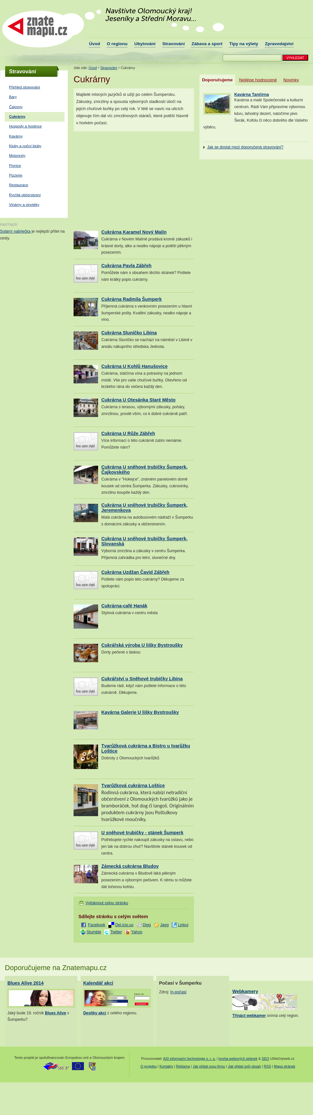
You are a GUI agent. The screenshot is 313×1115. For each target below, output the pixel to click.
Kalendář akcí (98, 983)
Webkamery (245, 991)
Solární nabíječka (15, 231)
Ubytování (145, 43)
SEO (265, 1058)
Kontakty (166, 1066)
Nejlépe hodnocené (258, 79)
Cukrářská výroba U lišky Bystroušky (142, 645)
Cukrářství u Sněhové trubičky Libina (142, 678)
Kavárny (16, 136)
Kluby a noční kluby (25, 146)
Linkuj (183, 925)
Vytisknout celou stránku (107, 903)
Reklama (183, 1066)
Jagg (164, 925)
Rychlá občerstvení (25, 195)
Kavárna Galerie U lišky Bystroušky (140, 712)
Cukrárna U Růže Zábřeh (128, 433)
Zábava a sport (206, 43)
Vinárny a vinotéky (24, 205)
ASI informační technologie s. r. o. (189, 1058)
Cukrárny (17, 116)
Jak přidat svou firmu (209, 1066)
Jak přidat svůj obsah (244, 1066)
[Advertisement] (128, 180)
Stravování (173, 43)
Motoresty (17, 155)
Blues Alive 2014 (25, 983)
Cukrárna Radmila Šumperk (131, 299)
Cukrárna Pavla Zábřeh (126, 265)
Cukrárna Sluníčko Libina (129, 332)
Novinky (291, 79)
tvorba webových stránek (237, 1058)
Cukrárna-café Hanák (124, 605)
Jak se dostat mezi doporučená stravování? (245, 147)
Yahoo (136, 932)
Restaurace (18, 185)
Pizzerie (15, 175)
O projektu (148, 1066)
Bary (13, 97)
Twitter (116, 932)
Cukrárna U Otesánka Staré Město (138, 399)
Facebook (96, 925)
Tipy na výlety (243, 43)
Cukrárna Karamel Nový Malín (134, 232)
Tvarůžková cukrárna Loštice (133, 785)
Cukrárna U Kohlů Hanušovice (134, 366)
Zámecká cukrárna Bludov (130, 866)
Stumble (93, 932)
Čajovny (16, 107)
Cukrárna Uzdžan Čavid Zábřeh (135, 572)
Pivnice (15, 165)
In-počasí (178, 992)
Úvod (94, 43)
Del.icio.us (124, 925)
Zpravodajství (279, 43)
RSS (267, 1066)
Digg (147, 925)
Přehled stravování (24, 87)
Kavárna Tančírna (251, 94)
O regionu (117, 43)
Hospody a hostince (25, 126)
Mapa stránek (284, 1066)
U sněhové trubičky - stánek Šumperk (142, 832)
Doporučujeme (217, 79)
